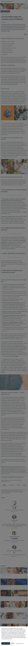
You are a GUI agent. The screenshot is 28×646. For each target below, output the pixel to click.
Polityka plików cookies (20, 643)
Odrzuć (12, 643)
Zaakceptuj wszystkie (5, 643)
